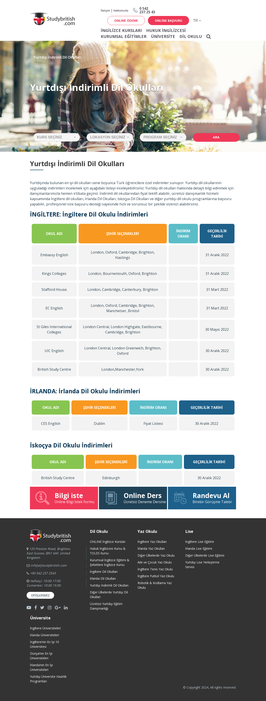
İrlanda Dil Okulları (103, 578)
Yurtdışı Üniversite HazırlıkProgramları (48, 678)
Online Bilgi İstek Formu (64, 498)
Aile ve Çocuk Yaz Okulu (155, 562)
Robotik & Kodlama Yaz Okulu (155, 585)
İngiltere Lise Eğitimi (199, 542)
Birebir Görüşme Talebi (202, 498)
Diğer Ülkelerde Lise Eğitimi (204, 555)
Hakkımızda (120, 10)
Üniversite (163, 36)
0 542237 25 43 (147, 10)
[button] (56, 137)
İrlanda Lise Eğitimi (198, 548)
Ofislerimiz (40, 595)
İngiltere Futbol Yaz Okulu (156, 576)
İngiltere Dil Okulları (104, 571)
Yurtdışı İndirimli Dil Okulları (109, 585)
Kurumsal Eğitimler (123, 36)
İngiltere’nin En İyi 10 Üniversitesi (44, 644)
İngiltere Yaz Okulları (152, 542)
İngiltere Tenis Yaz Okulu (155, 569)
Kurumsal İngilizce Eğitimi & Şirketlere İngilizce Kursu (109, 562)
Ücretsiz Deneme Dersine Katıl (135, 498)
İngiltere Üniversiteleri (45, 628)
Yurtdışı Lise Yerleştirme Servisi (202, 564)
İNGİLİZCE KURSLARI (121, 30)
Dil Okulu (190, 36)
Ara (216, 137)
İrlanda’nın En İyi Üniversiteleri (41, 667)
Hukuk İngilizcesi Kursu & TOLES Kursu (108, 550)
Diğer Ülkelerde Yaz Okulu (156, 555)
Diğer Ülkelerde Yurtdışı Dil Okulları (109, 594)
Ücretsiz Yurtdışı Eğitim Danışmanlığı (106, 606)
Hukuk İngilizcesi (166, 30)
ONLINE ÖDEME (126, 20)
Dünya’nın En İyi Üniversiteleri (41, 655)
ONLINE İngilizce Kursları (107, 542)
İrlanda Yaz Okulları (151, 548)
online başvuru (168, 20)
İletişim (105, 10)
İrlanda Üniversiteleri (44, 635)
